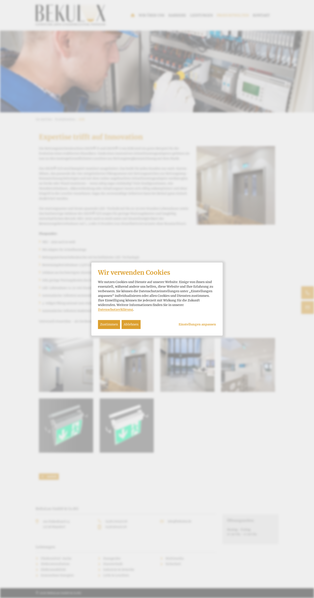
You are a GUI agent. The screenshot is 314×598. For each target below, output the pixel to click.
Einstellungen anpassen (197, 324)
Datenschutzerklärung (115, 309)
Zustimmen (109, 324)
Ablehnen (131, 324)
